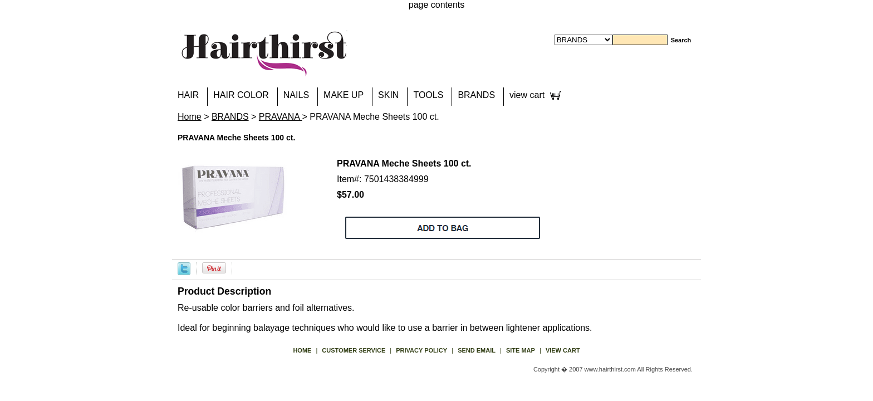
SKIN (388, 95)
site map (520, 350)
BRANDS (476, 95)
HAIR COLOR (241, 95)
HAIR (188, 95)
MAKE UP (343, 95)
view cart (527, 95)
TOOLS (428, 95)
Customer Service (353, 350)
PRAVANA (280, 116)
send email (477, 350)
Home (190, 116)
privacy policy (421, 350)
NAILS (296, 95)
